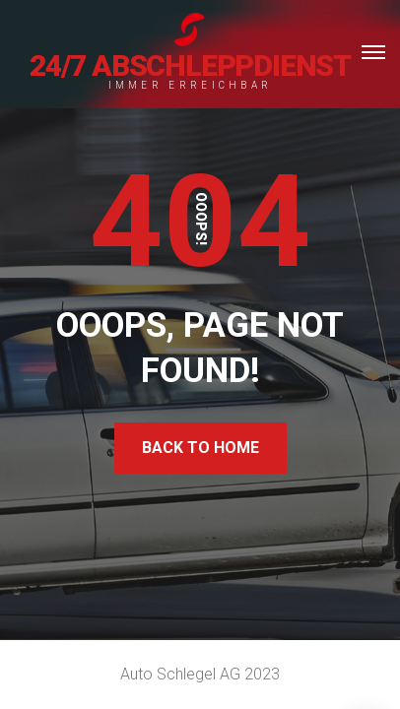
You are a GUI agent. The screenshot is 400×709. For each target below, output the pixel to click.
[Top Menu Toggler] (373, 52)
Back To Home (200, 447)
